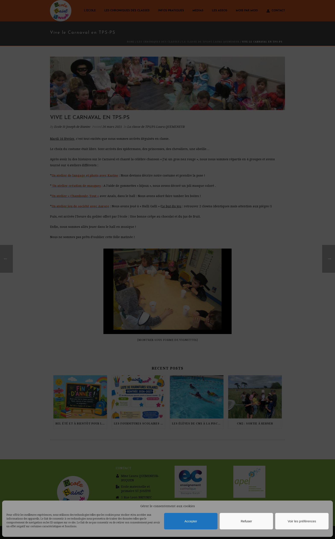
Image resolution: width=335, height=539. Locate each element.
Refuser (246, 521)
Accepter (190, 521)
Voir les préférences (302, 521)
